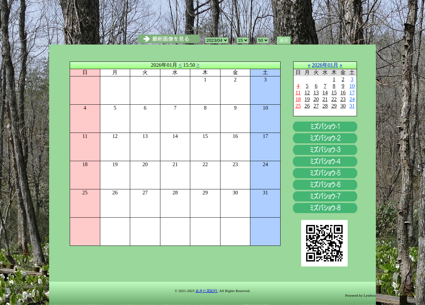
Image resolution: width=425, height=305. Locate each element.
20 (316, 99)
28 (325, 106)
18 (298, 99)
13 (316, 92)
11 (298, 92)
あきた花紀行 (206, 291)
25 (298, 106)
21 (325, 99)
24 (352, 99)
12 (307, 92)
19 (307, 99)
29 (334, 106)
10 (352, 86)
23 (343, 99)
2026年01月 (325, 65)
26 (307, 106)
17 (352, 92)
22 (334, 99)
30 (343, 106)
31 (352, 106)
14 (325, 92)
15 (334, 92)
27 (316, 106)
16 (343, 92)
